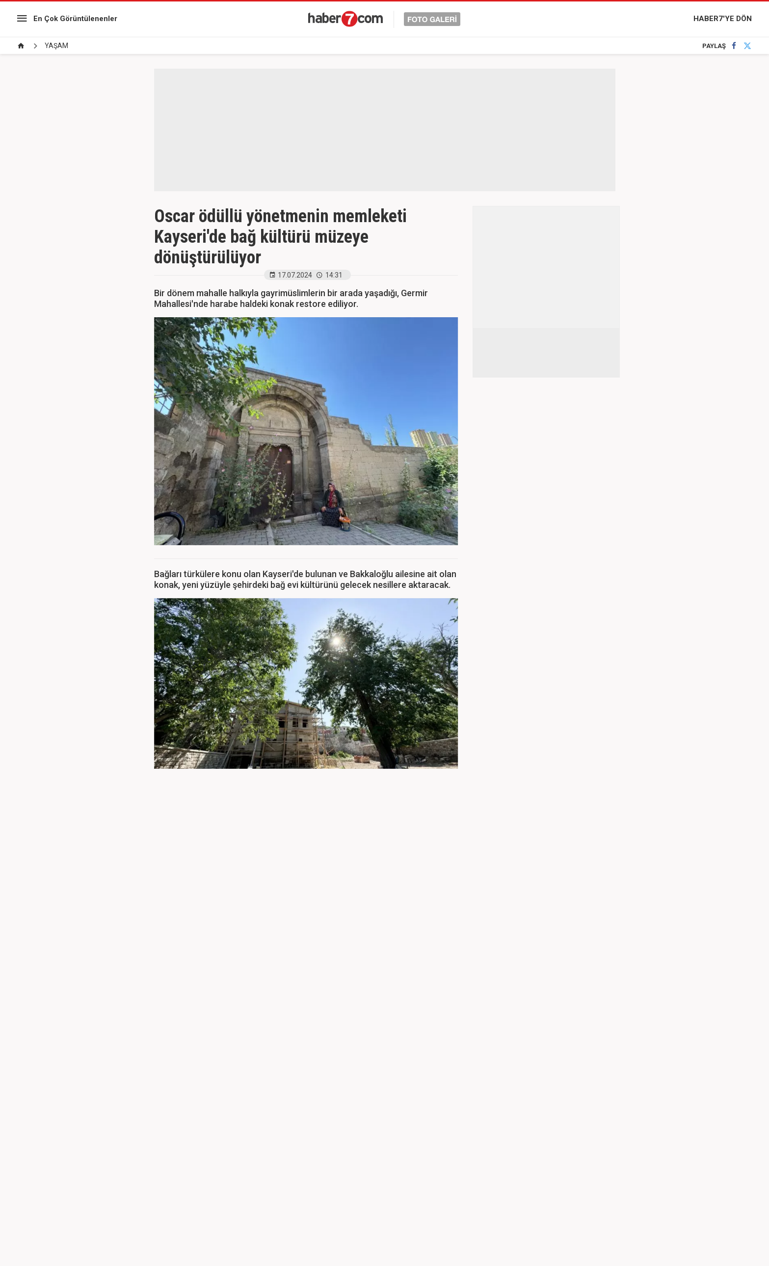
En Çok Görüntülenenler (75, 18)
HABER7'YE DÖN (722, 18)
